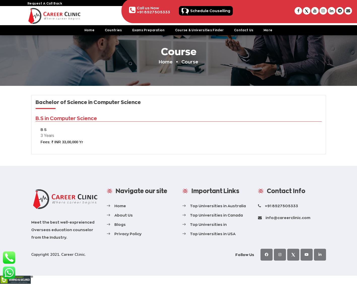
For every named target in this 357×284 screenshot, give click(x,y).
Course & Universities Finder (199, 30)
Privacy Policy (128, 234)
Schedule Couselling (210, 11)
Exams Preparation (148, 30)
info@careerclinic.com (288, 218)
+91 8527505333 (281, 206)
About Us (123, 215)
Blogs (120, 224)
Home (89, 30)
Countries (113, 30)
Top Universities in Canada (216, 215)
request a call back (44, 3)
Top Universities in (208, 224)
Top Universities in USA (213, 234)
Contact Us (243, 30)
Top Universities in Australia (218, 206)
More (268, 30)
